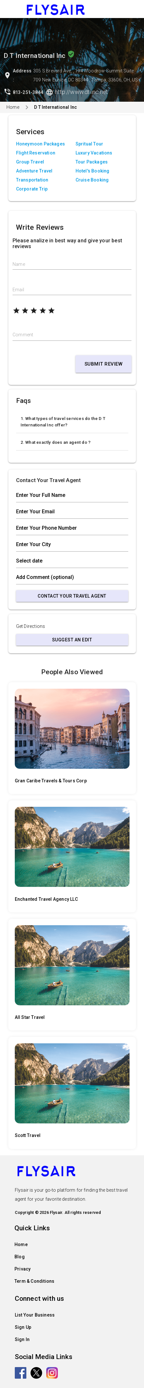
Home (12, 107)
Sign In (22, 1339)
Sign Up (23, 1327)
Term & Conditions (34, 1281)
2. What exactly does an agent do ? (56, 442)
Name (19, 264)
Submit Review (104, 364)
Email (18, 289)
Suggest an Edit (72, 639)
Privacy (22, 1269)
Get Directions (30, 626)
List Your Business (35, 1315)
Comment (23, 334)
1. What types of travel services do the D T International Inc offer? (63, 421)
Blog (19, 1256)
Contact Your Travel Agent (72, 596)
